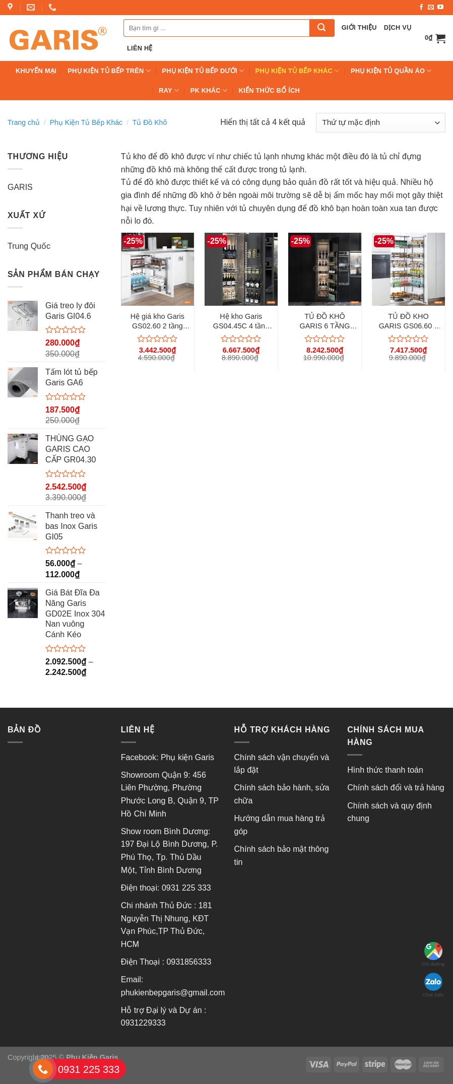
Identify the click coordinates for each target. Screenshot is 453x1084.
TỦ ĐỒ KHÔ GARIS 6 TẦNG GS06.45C (324, 321)
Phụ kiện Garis (189, 757)
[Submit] (322, 28)
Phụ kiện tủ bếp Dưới (203, 71)
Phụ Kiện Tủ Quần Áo (391, 71)
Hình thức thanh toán (385, 770)
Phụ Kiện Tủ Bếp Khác (297, 71)
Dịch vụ (398, 27)
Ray (169, 90)
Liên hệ (140, 48)
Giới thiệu (359, 27)
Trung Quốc (29, 246)
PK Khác (209, 90)
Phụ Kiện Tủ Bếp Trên (109, 71)
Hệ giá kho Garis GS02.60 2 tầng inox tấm (157, 321)
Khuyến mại (36, 71)
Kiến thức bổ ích (269, 90)
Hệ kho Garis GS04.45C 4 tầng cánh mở (241, 321)
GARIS (20, 187)
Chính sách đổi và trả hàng (395, 787)
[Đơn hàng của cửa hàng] (380, 122)
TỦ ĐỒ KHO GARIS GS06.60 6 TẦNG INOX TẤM (408, 321)
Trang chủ (24, 122)
